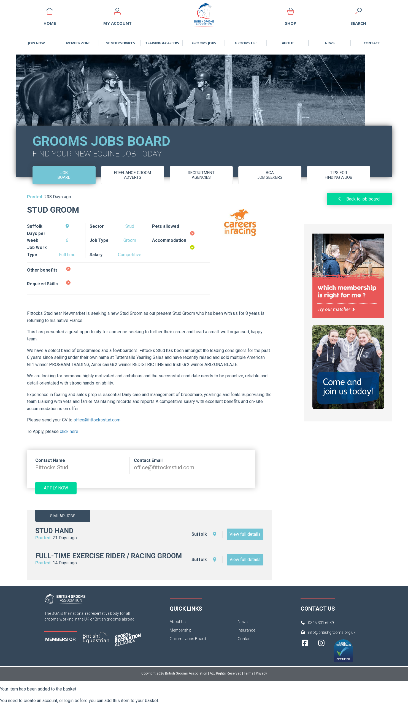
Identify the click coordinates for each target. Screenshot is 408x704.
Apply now (56, 488)
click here (69, 431)
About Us (178, 621)
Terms (248, 673)
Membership (180, 630)
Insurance (246, 630)
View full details (245, 534)
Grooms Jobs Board (188, 639)
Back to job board (358, 199)
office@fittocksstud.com (97, 420)
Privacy (261, 673)
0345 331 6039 (321, 623)
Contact (372, 42)
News (329, 42)
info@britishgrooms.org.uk (331, 632)
